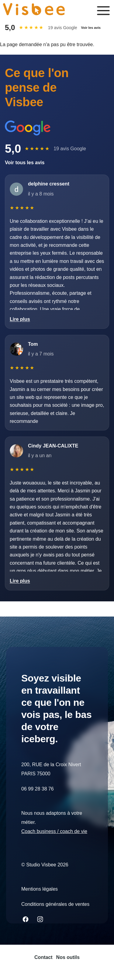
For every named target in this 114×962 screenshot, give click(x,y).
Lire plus (20, 319)
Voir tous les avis (24, 162)
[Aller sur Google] (27, 128)
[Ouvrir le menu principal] (103, 10)
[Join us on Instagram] (40, 919)
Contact (43, 957)
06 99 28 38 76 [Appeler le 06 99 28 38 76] (37, 788)
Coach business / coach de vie (54, 831)
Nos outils (68, 957)
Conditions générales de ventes (55, 904)
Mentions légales (39, 889)
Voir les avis (91, 27)
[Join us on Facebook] (25, 919)
